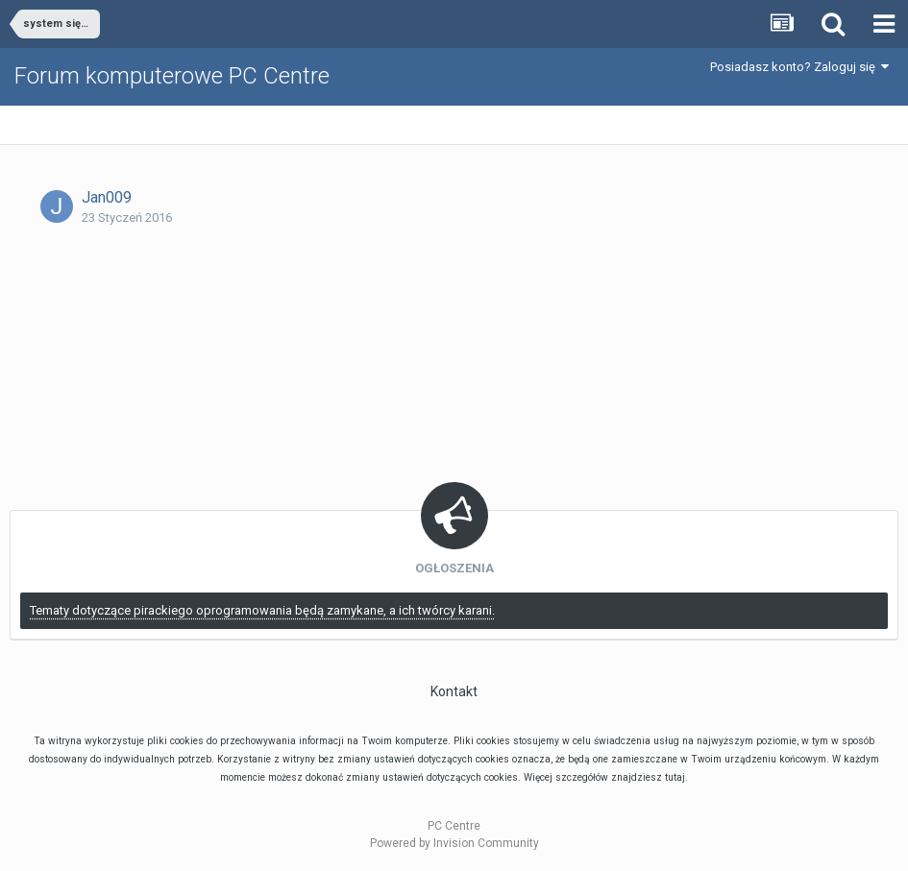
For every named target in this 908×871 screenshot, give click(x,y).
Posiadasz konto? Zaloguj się (799, 67)
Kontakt (454, 691)
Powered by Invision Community (454, 843)
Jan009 (107, 197)
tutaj (675, 777)
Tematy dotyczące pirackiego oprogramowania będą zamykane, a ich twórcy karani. (262, 610)
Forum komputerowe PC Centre (172, 75)
